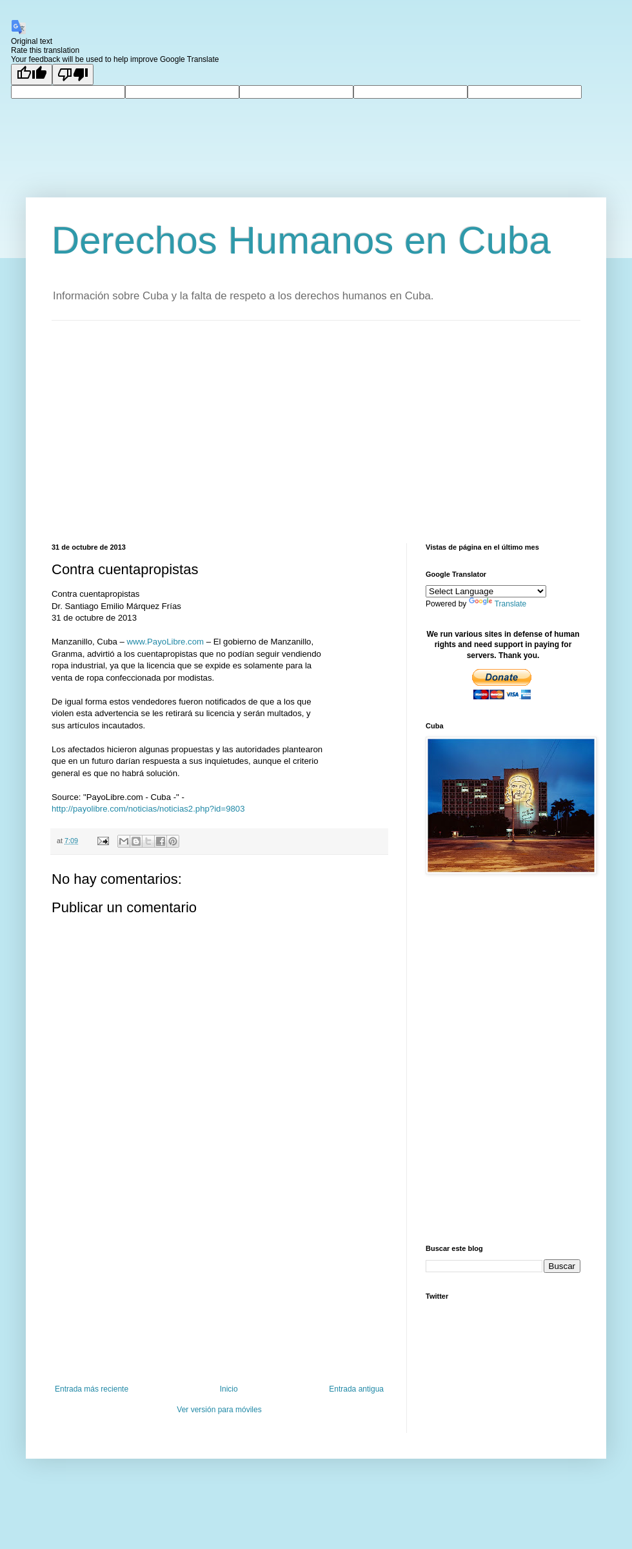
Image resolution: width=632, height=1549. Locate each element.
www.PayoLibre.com (165, 641)
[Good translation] (31, 74)
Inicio (229, 1389)
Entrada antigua (356, 1389)
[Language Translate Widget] (486, 591)
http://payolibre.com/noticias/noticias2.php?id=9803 (148, 809)
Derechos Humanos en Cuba (301, 240)
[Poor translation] (73, 74)
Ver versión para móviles (219, 1409)
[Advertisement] (254, 430)
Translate (498, 603)
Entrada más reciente (91, 1389)
